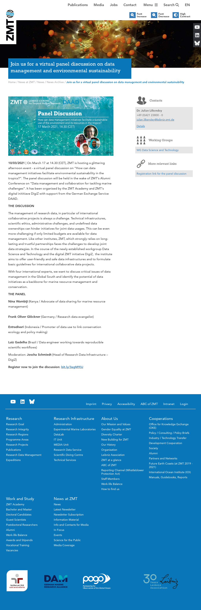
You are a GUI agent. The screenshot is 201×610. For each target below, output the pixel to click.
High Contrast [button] (185, 15)
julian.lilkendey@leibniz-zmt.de (155, 119)
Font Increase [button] (141, 15)
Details (141, 126)
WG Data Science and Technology (158, 150)
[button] (187, 4)
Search (171, 5)
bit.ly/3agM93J (72, 367)
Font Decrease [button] (163, 15)
